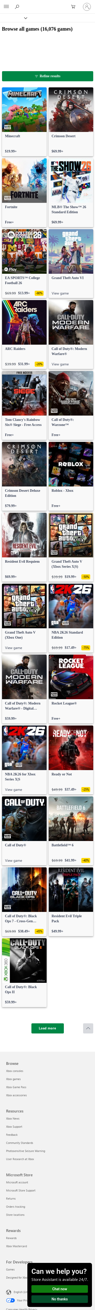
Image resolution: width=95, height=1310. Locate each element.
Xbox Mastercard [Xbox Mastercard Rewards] (16, 1246)
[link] (24, 121)
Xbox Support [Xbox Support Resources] (14, 1126)
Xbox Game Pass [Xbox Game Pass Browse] (16, 1087)
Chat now (59, 1289)
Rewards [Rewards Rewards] (11, 1238)
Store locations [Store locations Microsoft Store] (15, 1214)
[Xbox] (13, 18)
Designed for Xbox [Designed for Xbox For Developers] (17, 1277)
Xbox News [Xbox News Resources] (13, 1118)
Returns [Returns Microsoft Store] (11, 1198)
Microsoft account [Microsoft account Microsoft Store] (17, 1182)
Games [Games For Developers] (10, 1269)
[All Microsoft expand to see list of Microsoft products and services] (6, 7)
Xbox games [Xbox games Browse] (13, 1079)
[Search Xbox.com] (17, 7)
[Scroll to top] (88, 1028)
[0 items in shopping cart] (75, 7)
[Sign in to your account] (87, 7)
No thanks (60, 1299)
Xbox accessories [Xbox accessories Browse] (16, 1095)
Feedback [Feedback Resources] (11, 1134)
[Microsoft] (47, 4)
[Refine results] (47, 76)
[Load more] (47, 1028)
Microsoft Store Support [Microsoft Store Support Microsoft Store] (20, 1190)
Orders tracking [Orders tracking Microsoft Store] (15, 1206)
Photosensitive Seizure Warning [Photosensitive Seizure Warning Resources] (25, 1150)
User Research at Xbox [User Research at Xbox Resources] (20, 1159)
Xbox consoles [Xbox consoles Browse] (14, 1070)
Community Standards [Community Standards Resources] (19, 1142)
